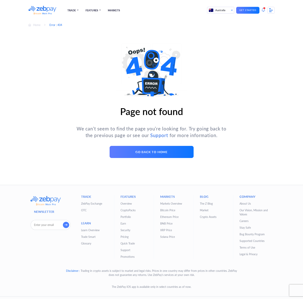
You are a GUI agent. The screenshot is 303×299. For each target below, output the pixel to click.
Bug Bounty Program (252, 283)
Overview (126, 252)
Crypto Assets (208, 265)
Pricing (125, 285)
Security (125, 278)
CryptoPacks (128, 259)
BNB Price (166, 272)
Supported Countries (252, 289)
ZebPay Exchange (91, 252)
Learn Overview (90, 278)
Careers (244, 269)
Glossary (86, 292)
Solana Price (167, 285)
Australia (217, 10)
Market (204, 259)
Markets (114, 10)
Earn (123, 272)
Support (159, 135)
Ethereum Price (169, 265)
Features (92, 10)
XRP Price (166, 278)
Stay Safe (245, 276)
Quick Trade (128, 292)
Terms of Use (247, 296)
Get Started (247, 10)
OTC (84, 259)
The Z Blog (206, 252)
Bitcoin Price (167, 259)
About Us (245, 252)
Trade (71, 10)
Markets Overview (171, 252)
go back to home (151, 152)
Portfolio (126, 265)
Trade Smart (88, 285)
